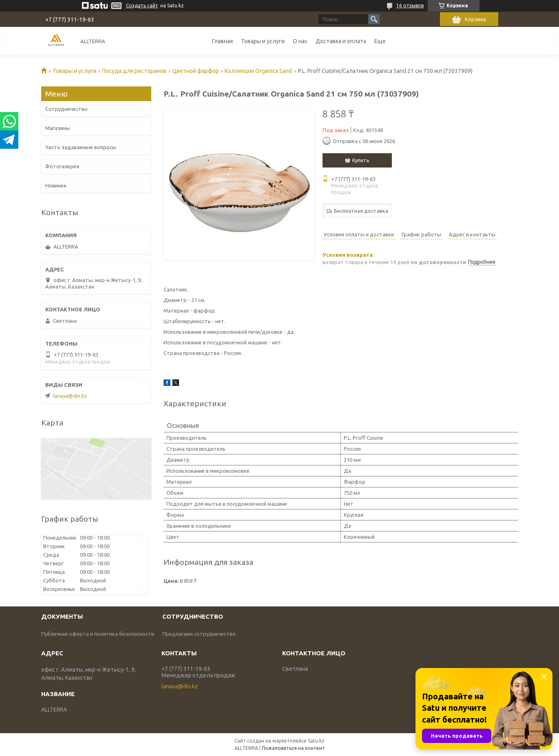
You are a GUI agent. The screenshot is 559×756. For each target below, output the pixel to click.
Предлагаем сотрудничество (199, 634)
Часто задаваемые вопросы (80, 147)
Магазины (57, 128)
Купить (360, 160)
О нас (300, 41)
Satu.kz (316, 740)
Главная (222, 41)
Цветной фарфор (195, 71)
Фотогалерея (62, 166)
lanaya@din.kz (70, 396)
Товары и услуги (263, 41)
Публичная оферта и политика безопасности (97, 634)
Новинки (55, 185)
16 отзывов (410, 5)
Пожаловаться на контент (293, 748)
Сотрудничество (66, 109)
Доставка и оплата (341, 41)
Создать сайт (142, 5)
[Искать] (374, 19)
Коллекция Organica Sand (258, 71)
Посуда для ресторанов (134, 71)
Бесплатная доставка (361, 211)
